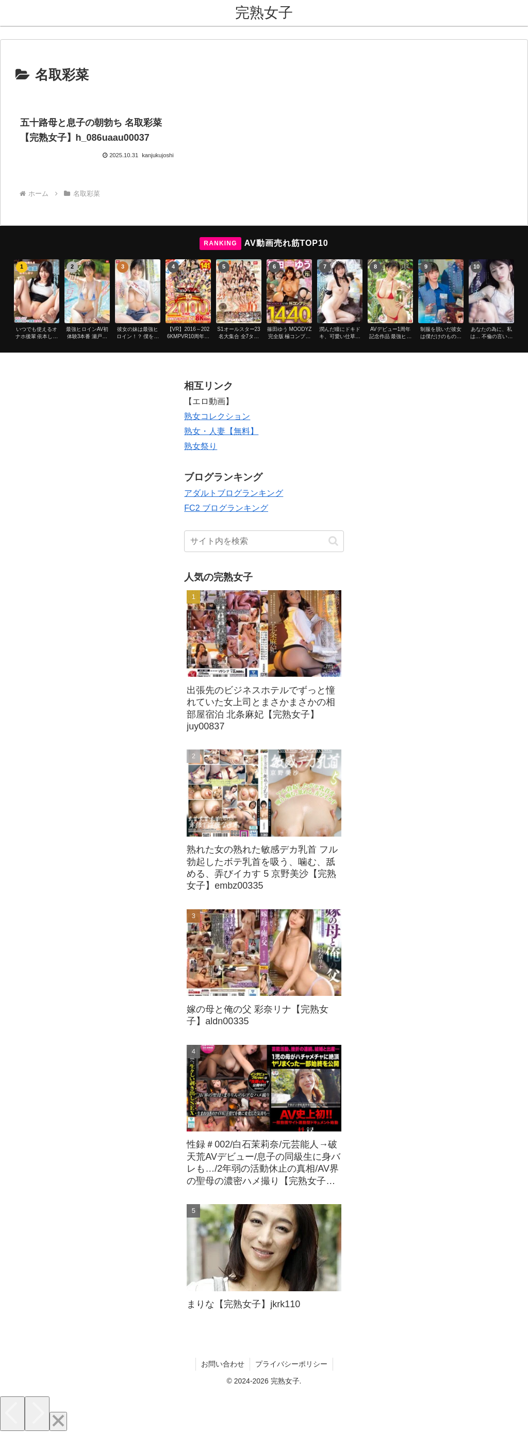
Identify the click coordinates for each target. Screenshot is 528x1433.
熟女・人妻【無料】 (221, 431)
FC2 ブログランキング (226, 508)
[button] (333, 541)
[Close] (58, 1421)
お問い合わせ (222, 1364)
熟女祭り (200, 446)
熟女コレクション (217, 416)
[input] (263, 541)
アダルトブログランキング (233, 493)
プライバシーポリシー (291, 1364)
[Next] (37, 1413)
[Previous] (12, 1413)
